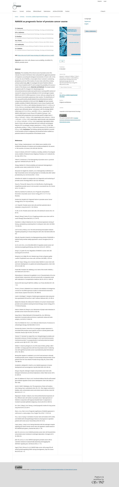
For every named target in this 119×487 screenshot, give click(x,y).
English (86, 24)
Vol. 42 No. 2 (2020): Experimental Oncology (37, 16)
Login (105, 1)
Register (100, 1)
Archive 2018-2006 (58, 11)
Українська (88, 21)
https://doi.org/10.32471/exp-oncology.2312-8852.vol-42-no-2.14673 (36, 55)
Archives (28, 11)
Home (14, 11)
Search (103, 11)
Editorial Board (37, 11)
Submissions (47, 11)
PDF (62, 61)
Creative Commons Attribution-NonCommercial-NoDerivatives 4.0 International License (54, 469)
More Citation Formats (66, 87)
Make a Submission (91, 31)
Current (22, 11)
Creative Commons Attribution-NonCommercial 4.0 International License (70, 120)
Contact (67, 11)
